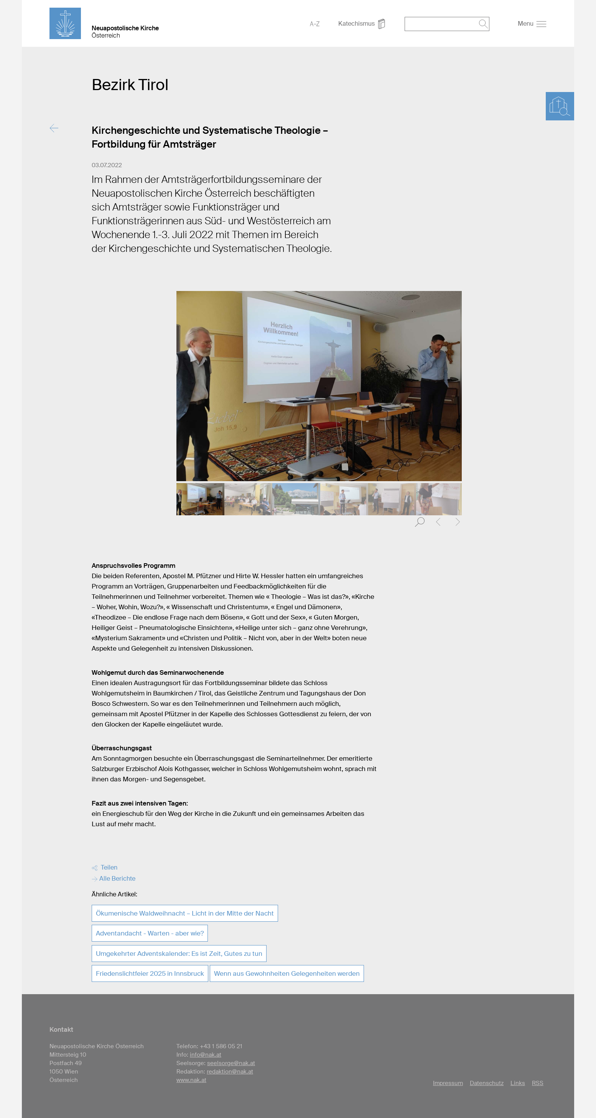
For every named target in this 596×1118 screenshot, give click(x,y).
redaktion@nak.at (230, 1071)
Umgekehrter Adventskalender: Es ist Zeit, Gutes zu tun (179, 953)
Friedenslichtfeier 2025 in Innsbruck (150, 973)
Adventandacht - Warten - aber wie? (150, 933)
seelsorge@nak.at (231, 1063)
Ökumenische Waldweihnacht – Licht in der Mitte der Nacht (185, 913)
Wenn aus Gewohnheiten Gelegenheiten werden (287, 973)
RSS (537, 1083)
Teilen (104, 867)
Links (517, 1083)
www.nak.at (191, 1080)
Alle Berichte (113, 879)
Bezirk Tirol (130, 85)
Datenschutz (487, 1083)
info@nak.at (205, 1055)
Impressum (448, 1083)
